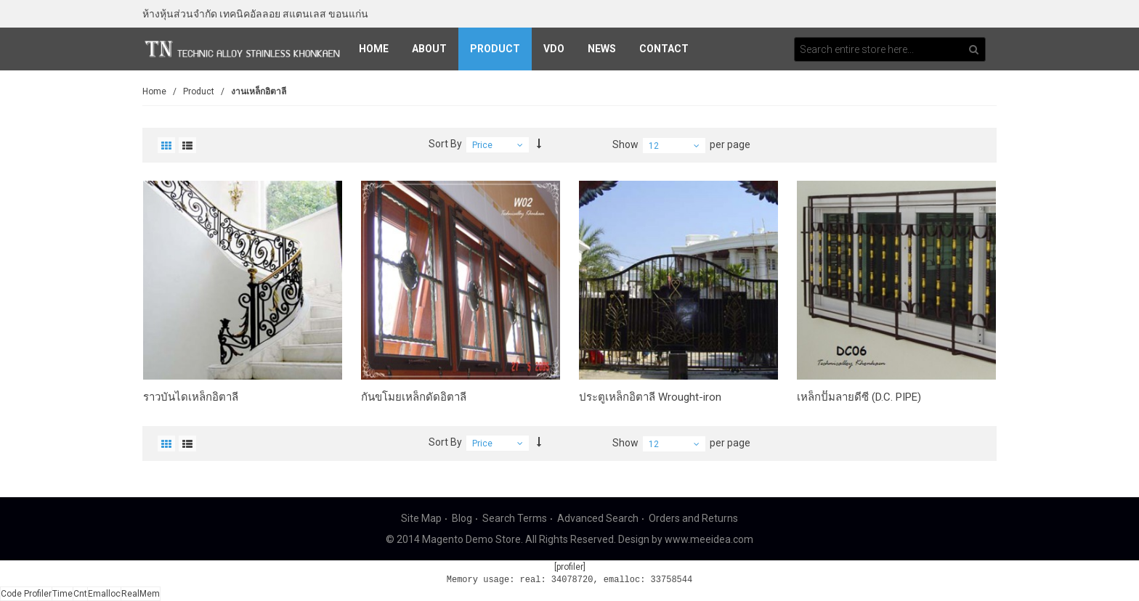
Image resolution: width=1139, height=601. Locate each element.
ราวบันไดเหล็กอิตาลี (190, 397)
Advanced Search (598, 518)
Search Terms (514, 518)
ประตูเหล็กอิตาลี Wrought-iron (650, 397)
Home (374, 48)
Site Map (421, 518)
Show (625, 144)
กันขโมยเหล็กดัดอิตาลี (413, 397)
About (429, 48)
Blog (462, 518)
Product (495, 48)
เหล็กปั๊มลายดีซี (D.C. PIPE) (859, 397)
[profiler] (569, 567)
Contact (664, 48)
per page (730, 144)
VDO (553, 48)
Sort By (445, 144)
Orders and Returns (693, 518)
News (602, 48)
